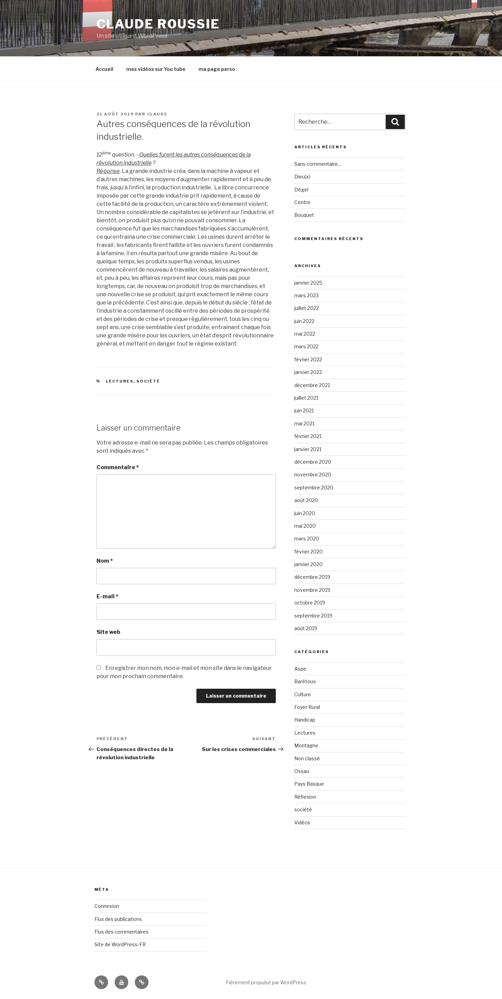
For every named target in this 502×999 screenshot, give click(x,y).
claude (157, 114)
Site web (108, 632)
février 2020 (308, 551)
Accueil (104, 69)
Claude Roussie (158, 24)
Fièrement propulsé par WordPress (266, 982)
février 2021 (307, 436)
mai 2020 (305, 526)
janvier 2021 (307, 449)
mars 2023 (306, 295)
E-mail (107, 596)
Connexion (106, 906)
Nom (104, 561)
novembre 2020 (312, 474)
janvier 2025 (308, 283)
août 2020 (306, 500)
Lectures (119, 381)
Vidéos (302, 822)
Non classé (307, 758)
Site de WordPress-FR (120, 944)
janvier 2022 (308, 372)
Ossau (301, 771)
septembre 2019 (313, 616)
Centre (302, 202)
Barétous (305, 681)
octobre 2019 (309, 602)
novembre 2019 (312, 590)
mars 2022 (306, 346)
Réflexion (305, 797)
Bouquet (304, 215)
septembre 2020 (313, 487)
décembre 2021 (312, 385)
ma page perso (216, 69)
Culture (302, 694)
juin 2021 (304, 410)
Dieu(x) (302, 176)
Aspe (300, 669)
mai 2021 (304, 423)
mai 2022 (304, 334)
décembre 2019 (312, 577)
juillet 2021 (306, 398)
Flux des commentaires (121, 932)
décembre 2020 (312, 462)
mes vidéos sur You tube (155, 69)
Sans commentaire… (318, 164)
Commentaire (117, 467)
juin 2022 (304, 321)
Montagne (306, 745)
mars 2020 (306, 538)
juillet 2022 (306, 308)
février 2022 (308, 359)
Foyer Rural (307, 707)
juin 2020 (304, 513)
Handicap (304, 720)
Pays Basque (309, 784)
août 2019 (305, 628)
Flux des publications (118, 919)
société (148, 381)
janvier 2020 (308, 564)
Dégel (301, 189)
